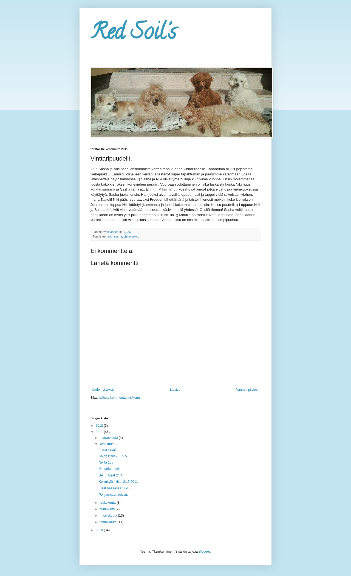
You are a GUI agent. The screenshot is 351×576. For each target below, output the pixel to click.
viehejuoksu (131, 236)
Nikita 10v (106, 462)
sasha (118, 236)
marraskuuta (109, 438)
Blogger (204, 551)
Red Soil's (133, 34)
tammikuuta (108, 522)
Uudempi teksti (103, 390)
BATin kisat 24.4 (110, 475)
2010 (100, 530)
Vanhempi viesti (247, 390)
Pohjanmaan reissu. (113, 495)
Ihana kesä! (107, 449)
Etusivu (174, 390)
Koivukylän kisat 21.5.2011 (118, 482)
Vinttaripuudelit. (110, 469)
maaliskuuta (109, 515)
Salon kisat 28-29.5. (113, 456)
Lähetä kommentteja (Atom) (119, 397)
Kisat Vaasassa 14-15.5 (116, 488)
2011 (100, 432)
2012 (100, 426)
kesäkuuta (107, 444)
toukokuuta (108, 503)
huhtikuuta (108, 509)
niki (110, 236)
